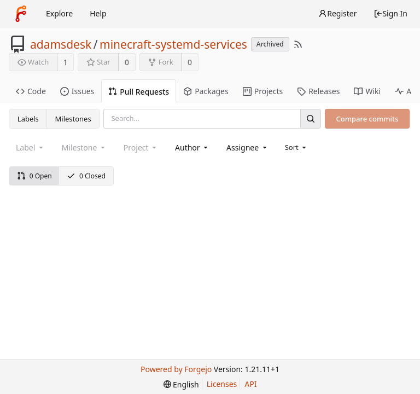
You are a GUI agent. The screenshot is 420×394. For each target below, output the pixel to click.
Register (337, 13)
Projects (263, 91)
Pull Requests (138, 91)
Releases (318, 91)
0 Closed (86, 176)
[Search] (310, 118)
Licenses (222, 384)
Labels (28, 119)
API (250, 384)
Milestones (73, 119)
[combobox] (192, 147)
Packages (206, 91)
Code (31, 91)
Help (98, 13)
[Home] (20, 14)
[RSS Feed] (298, 44)
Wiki (367, 91)
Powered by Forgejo (176, 369)
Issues (77, 91)
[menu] (296, 147)
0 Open (34, 176)
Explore (59, 13)
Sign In (390, 13)
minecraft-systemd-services (173, 44)
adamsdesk (60, 44)
